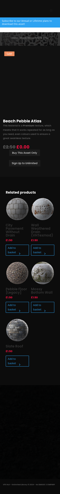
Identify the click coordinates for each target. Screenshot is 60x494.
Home (15, 37)
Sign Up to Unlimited (25, 163)
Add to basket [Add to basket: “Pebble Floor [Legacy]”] (12, 307)
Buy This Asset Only (24, 153)
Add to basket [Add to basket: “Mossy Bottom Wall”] (37, 307)
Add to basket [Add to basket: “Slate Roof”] (12, 361)
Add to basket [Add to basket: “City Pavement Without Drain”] (12, 250)
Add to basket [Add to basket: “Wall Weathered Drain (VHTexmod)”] (37, 250)
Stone (23, 37)
